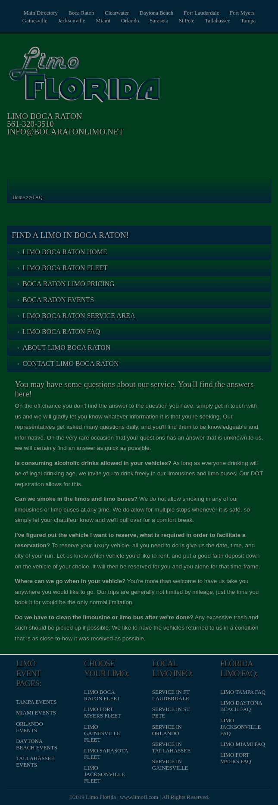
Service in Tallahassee (171, 747)
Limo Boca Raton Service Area (78, 315)
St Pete (186, 21)
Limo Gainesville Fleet (102, 733)
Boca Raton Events (58, 299)
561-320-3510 (30, 123)
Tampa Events (36, 702)
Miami (103, 21)
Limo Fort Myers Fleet (102, 712)
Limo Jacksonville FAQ (240, 727)
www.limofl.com (139, 797)
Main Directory (41, 13)
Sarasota (159, 21)
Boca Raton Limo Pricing (68, 283)
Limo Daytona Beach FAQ (241, 706)
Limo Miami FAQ (242, 744)
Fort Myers (242, 13)
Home (18, 197)
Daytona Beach (157, 13)
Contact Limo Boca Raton (70, 363)
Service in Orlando (167, 730)
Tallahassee (217, 21)
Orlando (130, 21)
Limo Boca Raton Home (64, 252)
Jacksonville (71, 21)
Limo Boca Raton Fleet (65, 267)
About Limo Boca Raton (66, 347)
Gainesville (34, 21)
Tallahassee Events (35, 761)
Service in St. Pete (171, 712)
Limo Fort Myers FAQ (235, 758)
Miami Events (36, 713)
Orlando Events (29, 727)
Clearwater (117, 13)
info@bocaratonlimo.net (65, 131)
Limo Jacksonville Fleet (104, 774)
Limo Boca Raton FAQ (61, 331)
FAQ (38, 197)
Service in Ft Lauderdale (171, 695)
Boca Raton (81, 13)
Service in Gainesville (170, 764)
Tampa (248, 21)
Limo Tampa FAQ (243, 692)
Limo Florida (101, 797)
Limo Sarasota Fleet (106, 754)
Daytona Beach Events (36, 744)
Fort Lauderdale (201, 13)
